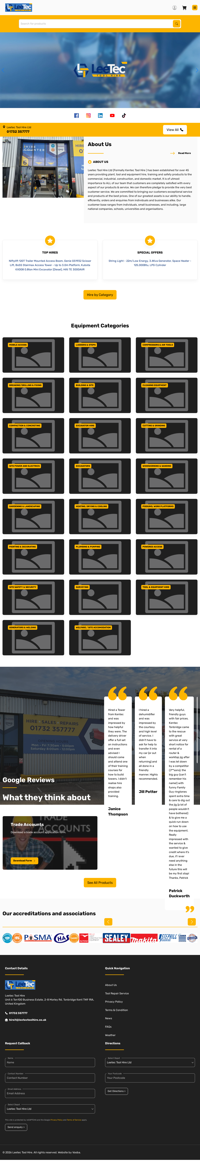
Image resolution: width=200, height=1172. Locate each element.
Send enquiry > (16, 1127)
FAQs (108, 1026)
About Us (111, 985)
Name (10, 1058)
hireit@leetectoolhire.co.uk (25, 1020)
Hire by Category (100, 295)
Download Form (24, 860)
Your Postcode (115, 1073)
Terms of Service (74, 1120)
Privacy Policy (114, 1001)
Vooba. (76, 1152)
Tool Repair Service (117, 993)
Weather (110, 1035)
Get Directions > (116, 1091)
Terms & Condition (116, 1010)
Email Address (14, 1089)
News (108, 1018)
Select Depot (14, 1104)
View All (175, 130)
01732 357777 (16, 1013)
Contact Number (16, 1073)
